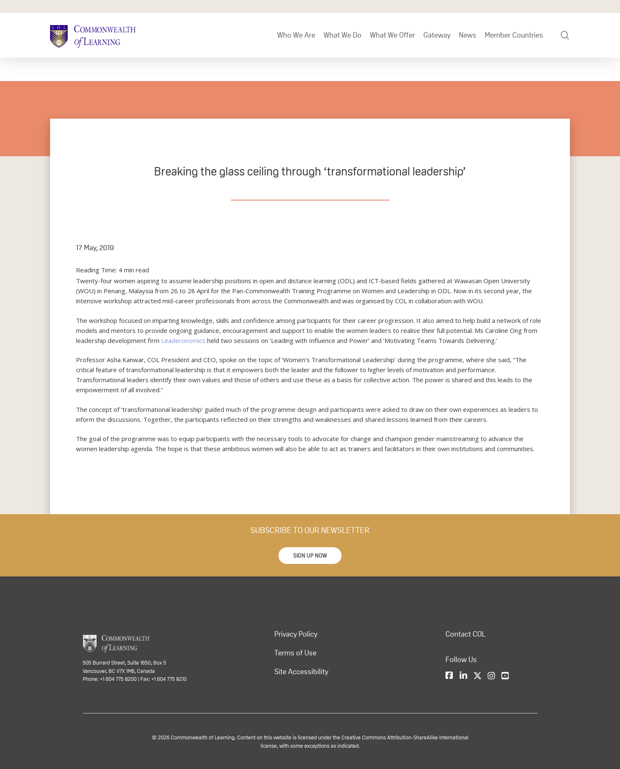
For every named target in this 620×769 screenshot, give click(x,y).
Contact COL (465, 634)
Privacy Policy (295, 634)
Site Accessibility (301, 671)
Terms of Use (295, 653)
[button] (310, 555)
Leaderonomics (183, 340)
